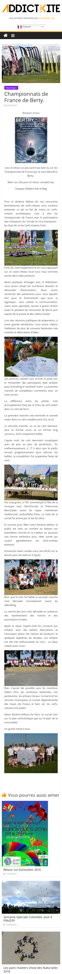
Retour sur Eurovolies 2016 (22, 870)
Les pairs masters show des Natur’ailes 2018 (30, 969)
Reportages (11, 87)
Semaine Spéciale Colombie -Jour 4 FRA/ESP (27, 919)
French (24, 27)
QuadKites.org (47, 18)
